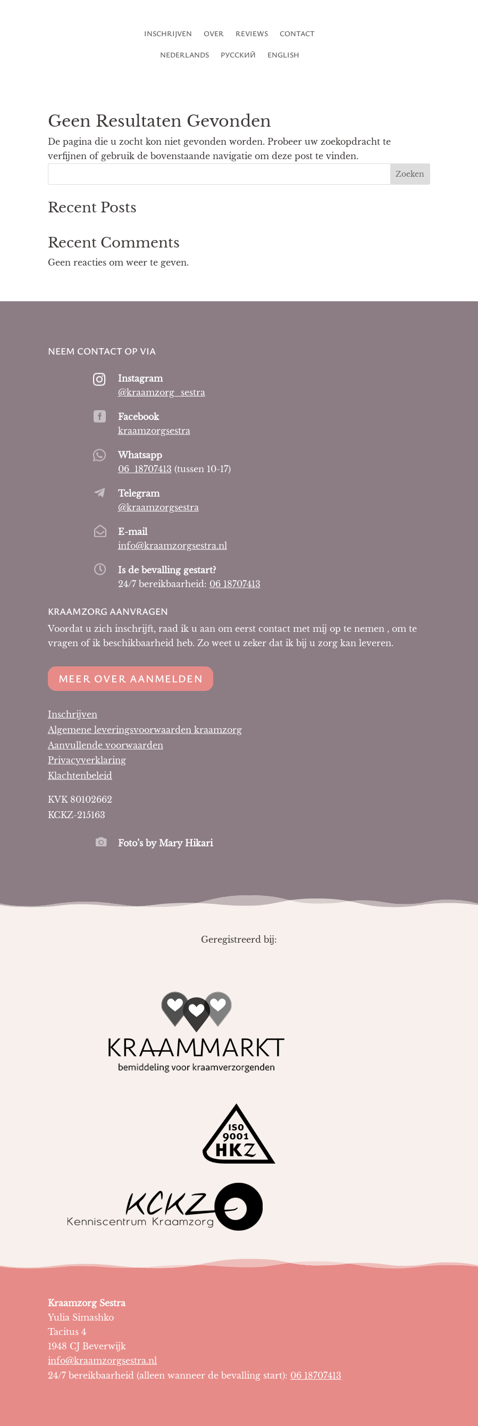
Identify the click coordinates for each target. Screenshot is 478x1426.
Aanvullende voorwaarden (105, 745)
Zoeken (410, 174)
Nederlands (184, 55)
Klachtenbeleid (80, 775)
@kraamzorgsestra (158, 507)
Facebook (138, 416)
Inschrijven (168, 34)
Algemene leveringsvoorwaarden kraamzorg (145, 729)
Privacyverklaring (87, 760)
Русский (238, 55)
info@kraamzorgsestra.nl (172, 545)
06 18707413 (145, 469)
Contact (297, 34)
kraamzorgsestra (154, 430)
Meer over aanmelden (130, 678)
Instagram (140, 378)
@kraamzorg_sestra (161, 392)
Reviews (252, 34)
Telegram (139, 493)
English (283, 55)
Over (214, 34)
